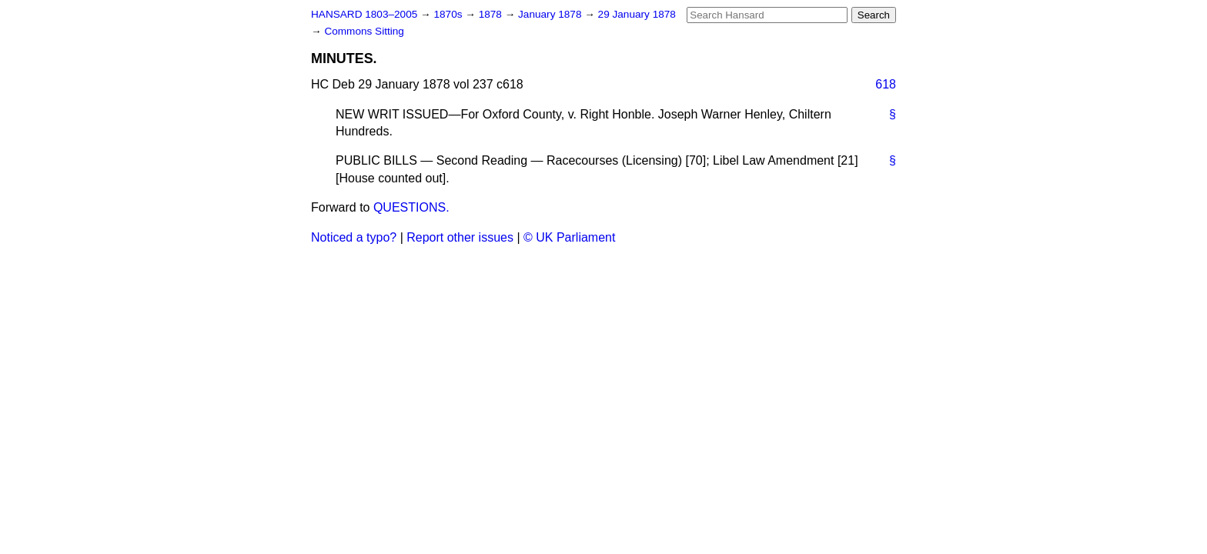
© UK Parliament (569, 237)
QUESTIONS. (411, 207)
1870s (449, 14)
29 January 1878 (637, 14)
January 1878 (551, 14)
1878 (492, 14)
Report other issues (459, 237)
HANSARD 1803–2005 (364, 14)
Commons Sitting (364, 31)
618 (885, 84)
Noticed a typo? (353, 237)
